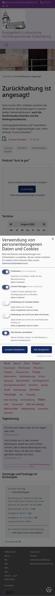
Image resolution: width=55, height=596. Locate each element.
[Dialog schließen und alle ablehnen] (53, 237)
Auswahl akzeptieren (15, 349)
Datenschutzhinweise (12, 263)
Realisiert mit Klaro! (44, 356)
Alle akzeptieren (41, 349)
